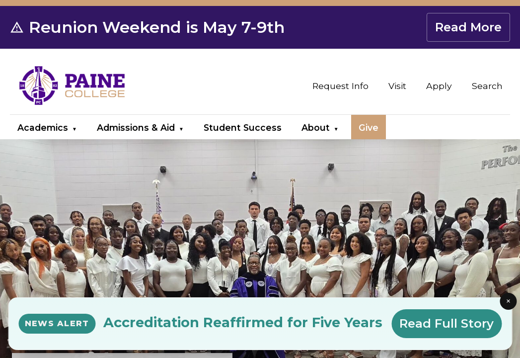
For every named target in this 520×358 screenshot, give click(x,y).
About (315, 127)
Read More (468, 27)
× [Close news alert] (508, 301)
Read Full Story (446, 323)
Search (487, 86)
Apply (439, 86)
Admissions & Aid (136, 127)
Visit (397, 86)
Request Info (340, 86)
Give (368, 127)
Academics (42, 127)
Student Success (243, 127)
